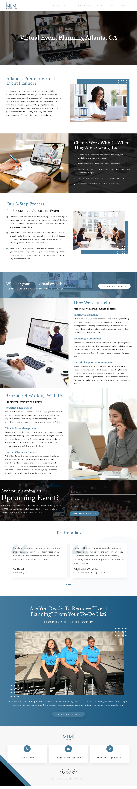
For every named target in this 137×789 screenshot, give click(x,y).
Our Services (84, 5)
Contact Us (124, 5)
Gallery (110, 5)
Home (56, 5)
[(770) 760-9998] (27, 748)
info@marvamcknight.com (68, 757)
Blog (99, 5)
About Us (68, 5)
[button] (66, 584)
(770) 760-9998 (27, 757)
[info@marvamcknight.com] (68, 748)
